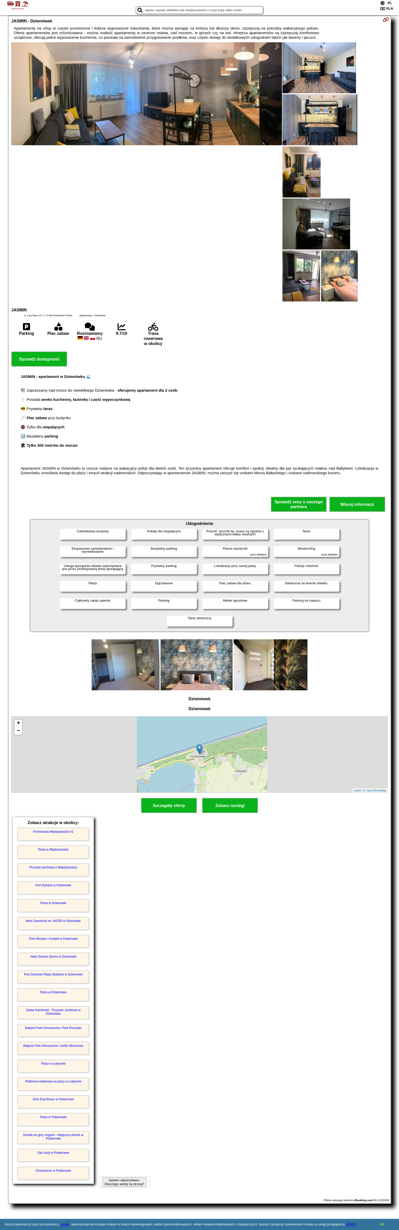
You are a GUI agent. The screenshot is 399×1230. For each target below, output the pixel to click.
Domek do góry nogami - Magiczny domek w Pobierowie (53, 1136)
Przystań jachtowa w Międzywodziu (53, 867)
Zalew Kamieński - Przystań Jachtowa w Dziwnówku (53, 1011)
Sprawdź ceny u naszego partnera (299, 504)
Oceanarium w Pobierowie (53, 1170)
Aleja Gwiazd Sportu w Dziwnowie (53, 956)
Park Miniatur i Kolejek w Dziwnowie (53, 939)
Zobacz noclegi (230, 805)
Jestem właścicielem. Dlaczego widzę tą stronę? (124, 1182)
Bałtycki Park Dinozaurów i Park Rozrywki (53, 1028)
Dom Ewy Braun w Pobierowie (53, 1099)
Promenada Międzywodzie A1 (53, 832)
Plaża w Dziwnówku (53, 992)
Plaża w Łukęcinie (53, 1063)
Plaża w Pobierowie (53, 1117)
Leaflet (357, 790)
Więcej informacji (357, 504)
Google (65, 1224)
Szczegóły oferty (169, 805)
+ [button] (18, 723)
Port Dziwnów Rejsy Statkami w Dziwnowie (53, 974)
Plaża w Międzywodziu (53, 849)
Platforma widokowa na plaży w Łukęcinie (53, 1081)
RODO (350, 1224)
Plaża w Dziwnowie (53, 903)
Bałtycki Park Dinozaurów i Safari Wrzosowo (53, 1046)
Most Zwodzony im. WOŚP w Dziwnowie (53, 921)
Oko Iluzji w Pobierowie (53, 1153)
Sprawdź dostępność (39, 359)
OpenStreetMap (376, 790)
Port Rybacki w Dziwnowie (53, 885)
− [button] (18, 731)
